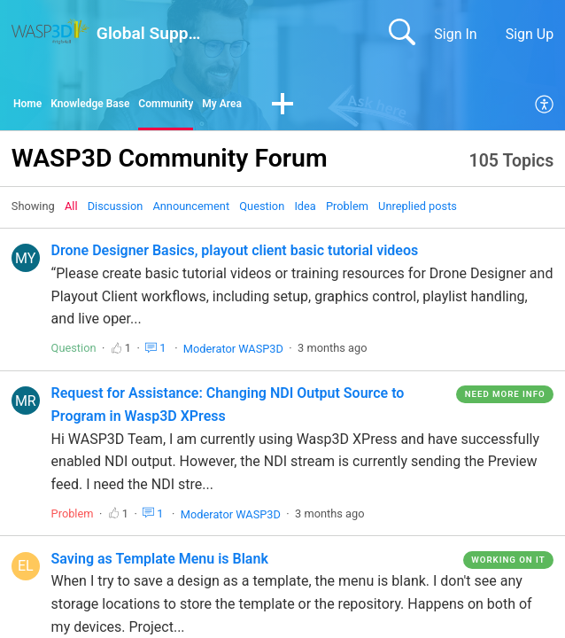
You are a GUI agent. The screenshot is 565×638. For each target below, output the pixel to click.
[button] (349, 108)
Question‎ (261, 212)
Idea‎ (304, 212)
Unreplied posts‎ (417, 212)
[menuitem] (545, 108)
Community (211, 106)
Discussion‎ (115, 212)
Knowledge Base (113, 106)
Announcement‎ (190, 212)
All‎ (71, 212)
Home (32, 106)
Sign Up (530, 34)
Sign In (455, 34)
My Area (282, 106)
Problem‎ (347, 212)
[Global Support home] (50, 31)
